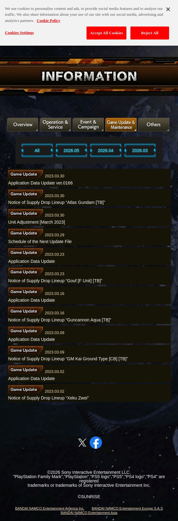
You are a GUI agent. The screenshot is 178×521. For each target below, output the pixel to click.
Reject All (150, 30)
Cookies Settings (19, 30)
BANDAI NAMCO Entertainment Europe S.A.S (127, 508)
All (37, 150)
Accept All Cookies (106, 30)
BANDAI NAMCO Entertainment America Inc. (49, 508)
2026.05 (71, 150)
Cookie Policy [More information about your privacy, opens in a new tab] (48, 18)
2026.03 (140, 150)
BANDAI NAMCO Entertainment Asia (89, 513)
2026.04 (106, 150)
